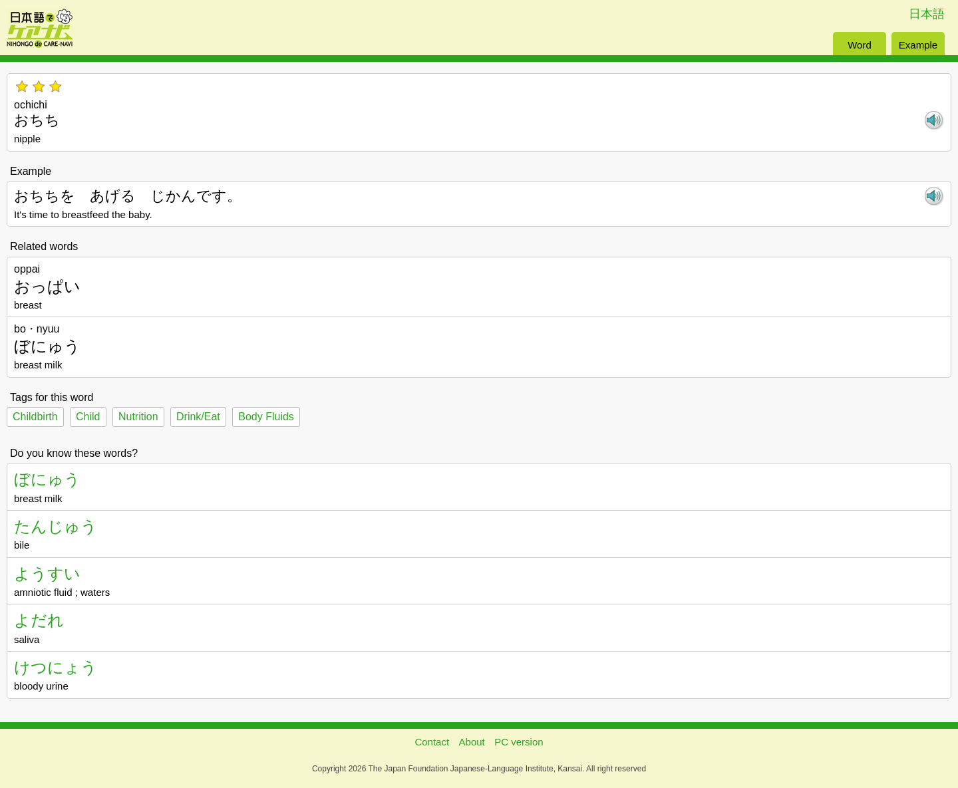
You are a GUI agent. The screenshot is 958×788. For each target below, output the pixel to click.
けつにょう (55, 667)
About (472, 741)
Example (918, 45)
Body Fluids (266, 416)
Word (860, 45)
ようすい (47, 574)
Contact (431, 741)
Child (88, 416)
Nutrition (138, 416)
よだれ (39, 620)
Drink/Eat (198, 416)
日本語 (927, 14)
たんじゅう (55, 526)
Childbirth (35, 416)
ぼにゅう (47, 479)
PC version (518, 741)
